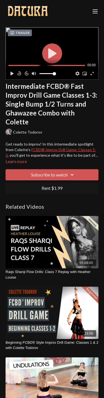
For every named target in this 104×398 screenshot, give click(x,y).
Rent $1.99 (52, 188)
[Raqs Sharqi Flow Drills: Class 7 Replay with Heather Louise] (52, 274)
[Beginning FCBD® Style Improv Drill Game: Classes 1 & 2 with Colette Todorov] (52, 345)
